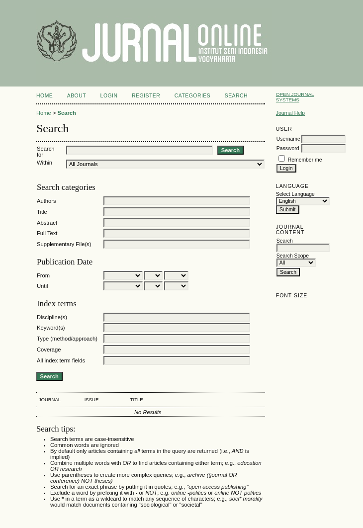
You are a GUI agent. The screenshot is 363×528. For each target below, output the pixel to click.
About (76, 95)
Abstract (47, 223)
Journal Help (290, 113)
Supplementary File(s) (64, 244)
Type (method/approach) (67, 339)
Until (42, 286)
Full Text (47, 233)
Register (146, 95)
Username (288, 139)
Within (44, 163)
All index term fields (61, 360)
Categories (193, 95)
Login (109, 95)
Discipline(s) (52, 317)
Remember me (305, 160)
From (43, 275)
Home (44, 95)
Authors (46, 201)
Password (287, 148)
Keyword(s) (51, 328)
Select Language (295, 194)
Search (236, 95)
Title (42, 212)
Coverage (49, 349)
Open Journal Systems (295, 96)
